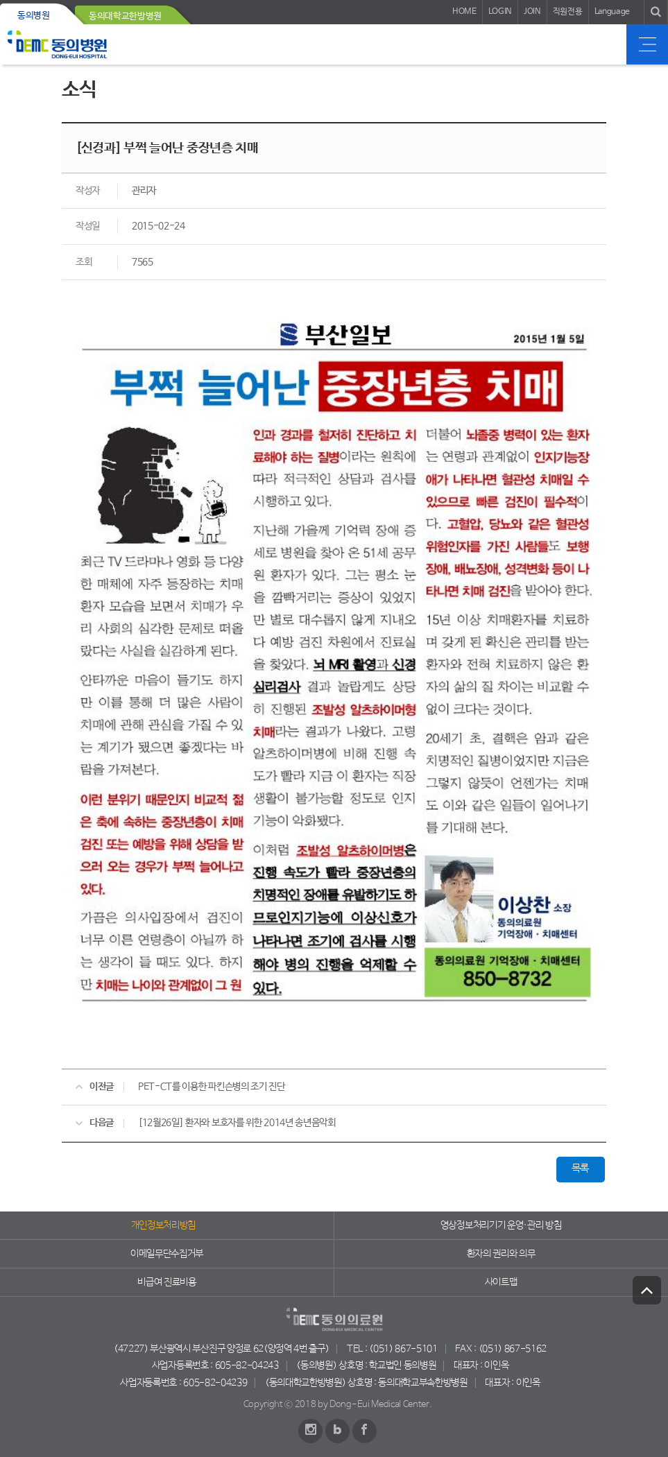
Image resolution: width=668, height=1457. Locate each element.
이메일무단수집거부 (166, 1253)
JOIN (532, 12)
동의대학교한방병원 (125, 16)
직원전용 (568, 12)
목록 (580, 1168)
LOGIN (500, 12)
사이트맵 (501, 1282)
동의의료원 (57, 44)
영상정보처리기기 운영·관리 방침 (501, 1225)
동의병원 (33, 15)
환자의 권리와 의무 (501, 1253)
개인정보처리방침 (163, 1225)
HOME (464, 12)
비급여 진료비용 (166, 1282)
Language (612, 12)
